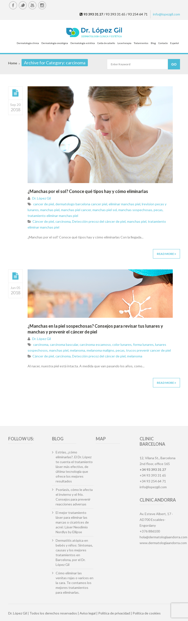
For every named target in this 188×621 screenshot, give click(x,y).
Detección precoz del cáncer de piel (99, 221)
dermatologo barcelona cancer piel (81, 204)
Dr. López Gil (41, 198)
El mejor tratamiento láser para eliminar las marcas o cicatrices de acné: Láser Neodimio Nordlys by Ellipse (72, 522)
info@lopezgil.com (166, 14)
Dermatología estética (82, 43)
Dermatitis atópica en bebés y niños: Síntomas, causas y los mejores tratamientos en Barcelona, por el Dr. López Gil (74, 552)
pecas (158, 210)
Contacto (163, 43)
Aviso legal (88, 613)
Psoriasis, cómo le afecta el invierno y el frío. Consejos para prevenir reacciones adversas (74, 497)
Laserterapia (124, 43)
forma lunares (143, 344)
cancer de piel (43, 204)
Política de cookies (147, 613)
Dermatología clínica (28, 43)
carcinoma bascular (64, 344)
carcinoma (63, 221)
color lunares (122, 344)
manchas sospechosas (135, 210)
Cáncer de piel (43, 221)
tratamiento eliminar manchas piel (53, 216)
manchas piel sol (104, 210)
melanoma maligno (100, 350)
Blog (153, 43)
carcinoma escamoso (95, 344)
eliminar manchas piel (124, 204)
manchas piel (50, 210)
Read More (166, 254)
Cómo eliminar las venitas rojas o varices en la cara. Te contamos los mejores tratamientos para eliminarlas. (74, 582)
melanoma (77, 350)
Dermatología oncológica (54, 43)
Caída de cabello (106, 43)
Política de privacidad (114, 613)
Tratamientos (141, 43)
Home (12, 63)
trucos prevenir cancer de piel (148, 350)
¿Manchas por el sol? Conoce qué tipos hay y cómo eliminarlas (88, 191)
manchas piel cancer (76, 210)
